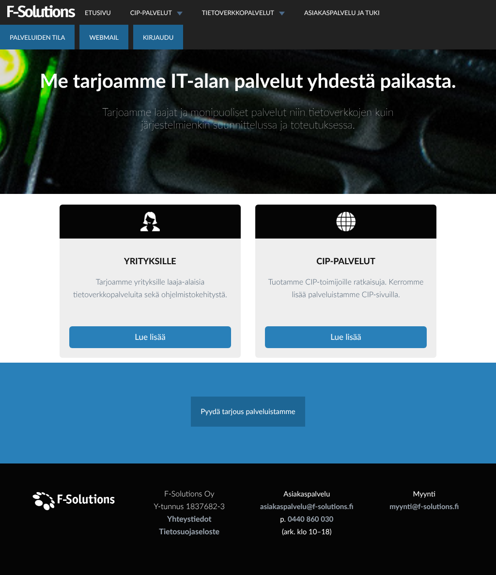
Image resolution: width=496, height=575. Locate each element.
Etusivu (98, 12)
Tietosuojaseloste (189, 531)
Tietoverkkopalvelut (243, 12)
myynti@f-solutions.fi (424, 506)
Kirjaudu (158, 37)
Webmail (104, 37)
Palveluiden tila (37, 37)
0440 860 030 (310, 519)
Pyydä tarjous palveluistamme (248, 411)
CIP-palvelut (156, 12)
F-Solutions (41, 11)
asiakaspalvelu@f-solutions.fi (306, 506)
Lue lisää (150, 337)
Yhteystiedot (189, 519)
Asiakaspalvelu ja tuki (342, 12)
